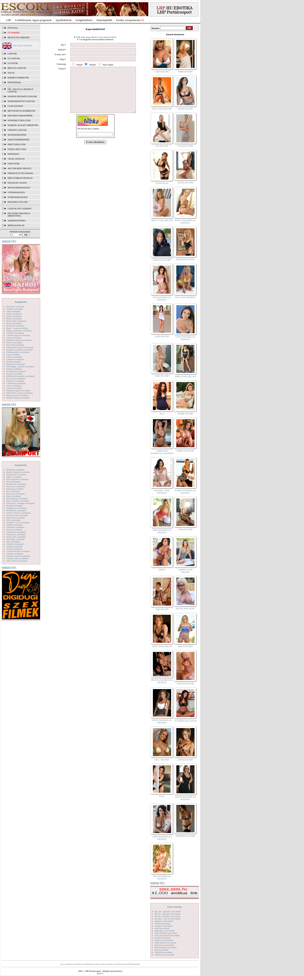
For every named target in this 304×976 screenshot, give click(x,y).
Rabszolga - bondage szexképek (20, 503)
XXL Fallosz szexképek (16, 561)
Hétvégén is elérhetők (21, 111)
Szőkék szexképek (14, 525)
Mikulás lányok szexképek (18, 397)
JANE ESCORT (185, 529)
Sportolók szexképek (15, 517)
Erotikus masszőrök (20, 115)
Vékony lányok (17, 130)
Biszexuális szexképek (16, 321)
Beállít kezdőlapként (85, 964)
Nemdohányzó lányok (21, 101)
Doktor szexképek (14, 342)
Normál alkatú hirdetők (23, 125)
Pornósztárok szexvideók (166, 947)
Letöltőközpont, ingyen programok (33, 20)
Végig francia (16, 159)
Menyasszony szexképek (17, 395)
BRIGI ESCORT (185, 646)
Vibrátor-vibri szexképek (17, 558)
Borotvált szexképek (15, 325)
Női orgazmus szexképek (17, 479)
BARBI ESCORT (185, 413)
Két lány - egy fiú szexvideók (168, 918)
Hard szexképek (13, 361)
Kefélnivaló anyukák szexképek (20, 376)
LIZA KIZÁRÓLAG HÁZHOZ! (162, 298)
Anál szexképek (13, 311)
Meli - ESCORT (162, 759)
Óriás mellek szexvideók (165, 942)
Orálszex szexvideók (164, 940)
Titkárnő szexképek (15, 544)
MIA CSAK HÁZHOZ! (185, 297)
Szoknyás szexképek (15, 527)
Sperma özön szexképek (17, 515)
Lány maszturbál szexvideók (167, 935)
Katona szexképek (14, 373)
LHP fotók (14, 163)
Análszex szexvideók (164, 921)
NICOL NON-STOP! (185, 608)
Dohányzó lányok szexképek (19, 340)
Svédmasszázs (16, 192)
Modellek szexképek (15, 469)
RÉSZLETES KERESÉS (19, 37)
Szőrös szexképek (14, 529)
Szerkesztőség (121, 964)
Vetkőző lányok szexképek (18, 556)
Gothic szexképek (14, 357)
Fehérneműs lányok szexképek (19, 347)
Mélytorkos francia (20, 178)
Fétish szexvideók (162, 923)
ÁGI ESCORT (162, 146)
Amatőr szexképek (14, 309)
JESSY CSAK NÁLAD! (162, 220)
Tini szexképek (13, 541)
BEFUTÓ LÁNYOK (17, 68)
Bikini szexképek (14, 318)
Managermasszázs (19, 187)
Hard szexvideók (162, 928)
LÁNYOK (12, 53)
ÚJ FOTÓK (13, 63)
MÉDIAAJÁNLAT (16, 225)
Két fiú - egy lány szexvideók (168, 914)
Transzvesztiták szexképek (18, 551)
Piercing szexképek (14, 489)
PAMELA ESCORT (185, 451)
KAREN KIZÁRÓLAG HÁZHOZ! (185, 491)
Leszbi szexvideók (163, 938)
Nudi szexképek (13, 481)
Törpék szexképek (14, 546)
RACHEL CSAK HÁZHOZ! (162, 491)
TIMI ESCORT (162, 609)
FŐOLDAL (13, 28)
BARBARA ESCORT (185, 836)
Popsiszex (13, 154)
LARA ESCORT (162, 336)
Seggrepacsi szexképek (16, 508)
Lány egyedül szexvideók (166, 933)
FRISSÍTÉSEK (14, 82)
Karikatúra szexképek (16, 371)
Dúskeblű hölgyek (19, 120)
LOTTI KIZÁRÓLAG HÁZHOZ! (185, 338)
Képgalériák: (21, 302)
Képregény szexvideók (165, 930)
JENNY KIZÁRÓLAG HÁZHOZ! (162, 721)
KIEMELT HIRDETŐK (18, 77)
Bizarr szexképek (14, 323)
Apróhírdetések (63, 20)
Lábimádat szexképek (16, 383)
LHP (8, 20)
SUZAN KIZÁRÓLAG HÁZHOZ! (185, 798)
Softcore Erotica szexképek (18, 513)
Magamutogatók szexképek (18, 390)
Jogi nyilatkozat (67, 964)
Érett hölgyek (17, 144)
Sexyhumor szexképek (16, 510)
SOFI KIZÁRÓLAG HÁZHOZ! (162, 877)
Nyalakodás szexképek (16, 484)
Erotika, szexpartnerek (128, 20)
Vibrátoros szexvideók (164, 954)
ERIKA (162, 569)
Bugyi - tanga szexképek (17, 328)
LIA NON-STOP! (185, 146)
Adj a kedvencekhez (104, 964)
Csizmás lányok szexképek (18, 335)
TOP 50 (11, 73)
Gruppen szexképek (15, 359)
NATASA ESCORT (185, 683)
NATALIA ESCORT (162, 260)
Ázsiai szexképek (14, 316)
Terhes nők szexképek (16, 537)
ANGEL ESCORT (185, 182)
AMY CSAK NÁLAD (162, 646)
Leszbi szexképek (14, 388)
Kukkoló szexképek (15, 381)
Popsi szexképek (13, 496)
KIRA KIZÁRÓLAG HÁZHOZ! (162, 531)
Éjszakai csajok (17, 183)
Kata (162, 413)
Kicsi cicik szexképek (16, 378)
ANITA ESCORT (185, 759)
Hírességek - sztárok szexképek (20, 366)
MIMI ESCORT (185, 71)
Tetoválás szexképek (15, 539)
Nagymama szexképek (16, 474)
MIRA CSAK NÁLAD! (185, 376)
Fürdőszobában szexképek (18, 352)
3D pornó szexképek (15, 306)
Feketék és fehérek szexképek (19, 349)
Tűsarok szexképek (14, 553)
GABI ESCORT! (162, 71)
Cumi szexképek (13, 337)
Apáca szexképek (14, 313)
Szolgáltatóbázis (83, 20)
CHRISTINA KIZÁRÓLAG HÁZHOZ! (162, 452)
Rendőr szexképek (14, 505)
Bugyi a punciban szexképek (19, 330)
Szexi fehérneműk (18, 139)
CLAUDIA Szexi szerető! (185, 721)
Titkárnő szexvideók (164, 952)
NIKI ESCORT (162, 376)
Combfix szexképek (15, 333)
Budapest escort (18, 202)
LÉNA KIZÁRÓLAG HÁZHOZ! (162, 837)
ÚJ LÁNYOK (14, 58)
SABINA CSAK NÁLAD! (185, 570)
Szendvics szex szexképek (17, 522)
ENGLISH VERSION (22, 45)
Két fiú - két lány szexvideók (167, 916)
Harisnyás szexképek (15, 364)
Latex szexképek (13, 385)
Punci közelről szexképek (17, 501)
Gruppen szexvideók (164, 926)
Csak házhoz (15, 106)
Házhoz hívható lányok (22, 96)
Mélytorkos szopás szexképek (19, 393)
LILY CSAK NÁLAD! (162, 109)
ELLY (162, 796)
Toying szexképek (14, 549)
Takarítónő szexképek (16, 532)
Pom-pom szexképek (15, 493)
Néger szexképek (13, 477)
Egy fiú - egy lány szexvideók (168, 911)
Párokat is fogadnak (20, 173)
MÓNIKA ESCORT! (185, 259)
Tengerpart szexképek (16, 534)
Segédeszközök (17, 135)
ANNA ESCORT (185, 109)
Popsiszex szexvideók (164, 945)
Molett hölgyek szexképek (18, 472)
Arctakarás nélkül (20, 168)
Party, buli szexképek (15, 486)
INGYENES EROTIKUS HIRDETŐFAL (19, 214)
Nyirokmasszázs (18, 197)
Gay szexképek (13, 354)
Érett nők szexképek (15, 345)
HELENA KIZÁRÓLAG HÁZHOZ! (162, 681)
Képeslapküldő (104, 20)
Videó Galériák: (174, 907)
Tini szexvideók (162, 950)
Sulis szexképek (13, 520)
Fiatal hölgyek (17, 149)
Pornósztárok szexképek (17, 498)
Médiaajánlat (134, 964)
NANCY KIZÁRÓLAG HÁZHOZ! (185, 221)
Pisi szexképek (12, 491)
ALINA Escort (162, 183)
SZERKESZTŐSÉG (17, 220)
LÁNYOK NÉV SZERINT (20, 208)
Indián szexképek (14, 369)
